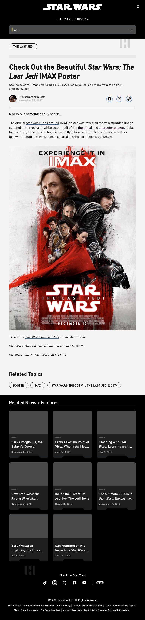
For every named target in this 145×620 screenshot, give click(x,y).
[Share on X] (119, 99)
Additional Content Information (39, 605)
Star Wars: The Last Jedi (42, 123)
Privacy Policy (63, 605)
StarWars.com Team (33, 96)
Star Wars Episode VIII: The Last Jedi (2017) (84, 385)
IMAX (37, 385)
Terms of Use (14, 605)
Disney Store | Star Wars (26, 610)
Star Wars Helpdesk (50, 610)
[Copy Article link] (129, 99)
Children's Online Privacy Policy (88, 605)
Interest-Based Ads (72, 610)
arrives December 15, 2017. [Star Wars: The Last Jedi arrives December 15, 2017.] (46, 346)
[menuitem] (6, 6)
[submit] (138, 7)
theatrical (85, 127)
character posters (112, 127)
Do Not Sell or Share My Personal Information (106, 610)
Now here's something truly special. (35, 114)
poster (18, 385)
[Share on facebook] (109, 99)
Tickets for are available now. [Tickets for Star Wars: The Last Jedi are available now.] (47, 337)
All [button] (16, 30)
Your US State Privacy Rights (120, 605)
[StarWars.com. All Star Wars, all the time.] (72, 355)
